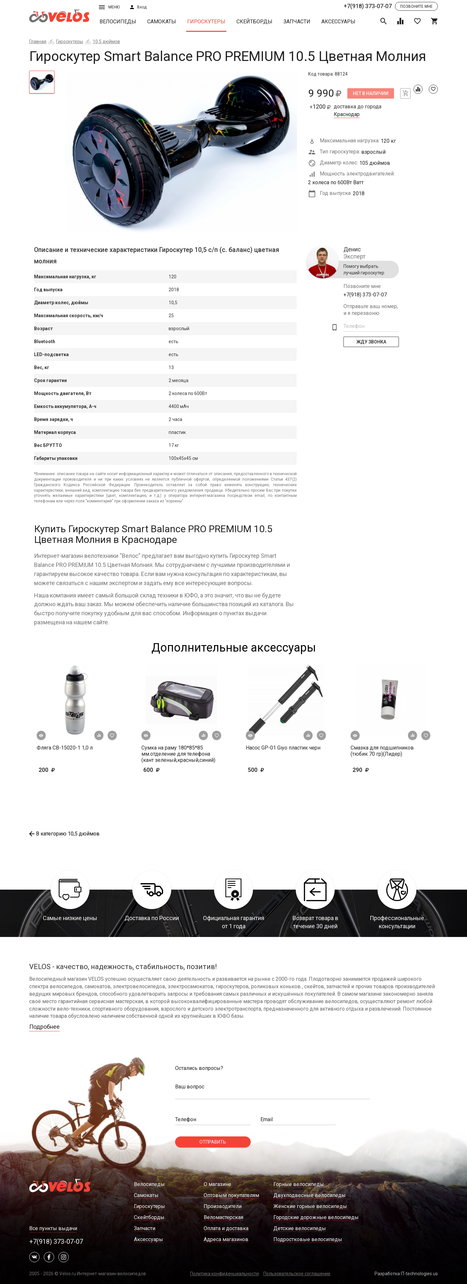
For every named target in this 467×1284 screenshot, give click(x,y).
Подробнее (44, 1026)
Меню (109, 7)
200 (66, 769)
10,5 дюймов (106, 41)
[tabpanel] (181, 152)
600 (170, 769)
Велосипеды (118, 21)
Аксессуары (338, 21)
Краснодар (347, 114)
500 (275, 769)
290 (371, 769)
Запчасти (296, 21)
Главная (37, 41)
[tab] (42, 82)
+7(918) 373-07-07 (368, 6)
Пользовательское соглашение (296, 1273)
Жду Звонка (371, 341)
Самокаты (161, 21)
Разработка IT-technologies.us (406, 1273)
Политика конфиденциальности (224, 1273)
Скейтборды (254, 21)
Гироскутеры (206, 21)
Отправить (212, 1142)
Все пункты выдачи (53, 1228)
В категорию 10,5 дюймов (64, 834)
